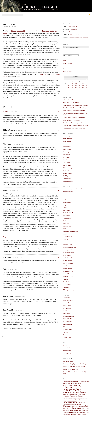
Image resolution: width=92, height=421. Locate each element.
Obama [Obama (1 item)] (73, 406)
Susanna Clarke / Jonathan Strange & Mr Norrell (75, 125)
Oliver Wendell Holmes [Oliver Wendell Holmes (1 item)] (80, 406)
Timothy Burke (67, 284)
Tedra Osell (66, 335)
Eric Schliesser (67, 144)
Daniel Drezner (67, 226)
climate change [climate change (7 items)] (72, 389)
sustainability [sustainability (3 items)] (68, 412)
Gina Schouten (67, 149)
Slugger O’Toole (67, 268)
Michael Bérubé (67, 319)
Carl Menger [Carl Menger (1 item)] (74, 388)
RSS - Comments (67, 63)
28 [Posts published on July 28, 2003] (65, 90)
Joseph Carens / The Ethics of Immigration (74, 117)
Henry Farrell (66, 154)
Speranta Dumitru (68, 181)
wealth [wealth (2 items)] (70, 414)
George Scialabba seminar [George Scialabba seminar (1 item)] (71, 394)
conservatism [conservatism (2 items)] (67, 392)
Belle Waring (66, 136)
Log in (65, 345)
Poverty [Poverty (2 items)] (82, 408)
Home (5, 15)
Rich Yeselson (67, 327)
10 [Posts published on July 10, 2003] (76, 83)
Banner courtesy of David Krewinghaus (73, 189)
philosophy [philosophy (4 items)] (75, 408)
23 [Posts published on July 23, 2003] (72, 88)
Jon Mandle (66, 311)
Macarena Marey (67, 168)
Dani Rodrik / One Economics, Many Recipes (75, 108)
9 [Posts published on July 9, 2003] (72, 83)
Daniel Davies (67, 305)
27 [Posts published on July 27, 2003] (86, 88)
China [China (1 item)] (79, 388)
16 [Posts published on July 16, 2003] (72, 85)
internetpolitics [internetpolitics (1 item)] (79, 398)
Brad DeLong (66, 215)
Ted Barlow (66, 332)
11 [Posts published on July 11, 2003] (79, 83)
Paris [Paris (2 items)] (86, 406)
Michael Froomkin (68, 258)
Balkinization (66, 210)
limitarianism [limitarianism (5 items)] (70, 401)
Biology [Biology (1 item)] (68, 383)
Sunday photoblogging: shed (70, 369)
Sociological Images (68, 271)
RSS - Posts (66, 60)
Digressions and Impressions (70, 231)
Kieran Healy (66, 313)
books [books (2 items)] (72, 383)
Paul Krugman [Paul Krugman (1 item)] (66, 408)
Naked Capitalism (68, 263)
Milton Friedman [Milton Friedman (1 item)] (77, 404)
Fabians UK (66, 234)
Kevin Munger (67, 165)
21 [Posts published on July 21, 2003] (65, 88)
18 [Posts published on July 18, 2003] (79, 85)
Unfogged (66, 287)
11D (64, 199)
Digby (65, 228)
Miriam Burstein (67, 260)
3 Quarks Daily (67, 202)
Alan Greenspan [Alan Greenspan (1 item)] (72, 381)
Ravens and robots (72, 26)
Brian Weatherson (68, 300)
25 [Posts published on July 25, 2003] (79, 88)
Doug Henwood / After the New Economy (74, 110)
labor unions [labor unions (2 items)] (78, 400)
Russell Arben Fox (68, 266)
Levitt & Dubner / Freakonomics (71, 120)
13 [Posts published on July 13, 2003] (86, 83)
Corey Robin (66, 303)
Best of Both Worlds (68, 213)
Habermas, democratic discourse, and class (74, 366)
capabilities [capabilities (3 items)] (67, 385)
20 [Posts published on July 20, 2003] (86, 85)
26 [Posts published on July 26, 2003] (83, 88)
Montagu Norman (68, 321)
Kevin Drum (66, 242)
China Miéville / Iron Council (71, 102)
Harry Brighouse (67, 152)
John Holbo (66, 160)
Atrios (65, 207)
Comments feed (67, 350)
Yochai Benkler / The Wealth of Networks (74, 128)
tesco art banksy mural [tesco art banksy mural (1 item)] (79, 412)
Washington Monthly (68, 290)
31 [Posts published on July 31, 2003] (76, 90)
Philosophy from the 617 (18, 31)
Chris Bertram (67, 141)
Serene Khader (67, 178)
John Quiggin (66, 162)
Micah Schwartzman (68, 316)
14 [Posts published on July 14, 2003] (65, 85)
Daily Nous (66, 223)
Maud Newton (67, 255)
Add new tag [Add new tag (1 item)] (66, 381)
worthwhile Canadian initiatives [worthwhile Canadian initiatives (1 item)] (79, 414)
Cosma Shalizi (67, 218)
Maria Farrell (66, 170)
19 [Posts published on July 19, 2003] (83, 85)
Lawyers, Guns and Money (70, 247)
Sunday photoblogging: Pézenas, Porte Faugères (75, 364)
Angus (5, 237)
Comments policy (15, 15)
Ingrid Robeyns (67, 157)
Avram (5, 112)
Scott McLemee (67, 329)
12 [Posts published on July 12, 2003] (83, 83)
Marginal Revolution (68, 252)
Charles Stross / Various (69, 100)
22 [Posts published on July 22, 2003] (69, 88)
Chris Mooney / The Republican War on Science (75, 105)
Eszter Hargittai (67, 146)
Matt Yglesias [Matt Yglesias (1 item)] (71, 404)
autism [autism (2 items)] (78, 381)
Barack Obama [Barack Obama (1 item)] (84, 381)
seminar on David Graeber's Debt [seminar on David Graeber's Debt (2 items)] (77, 410)
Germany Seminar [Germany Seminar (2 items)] (69, 396)
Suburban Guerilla (68, 276)
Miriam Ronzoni (67, 173)
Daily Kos (66, 220)
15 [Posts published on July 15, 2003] (69, 85)
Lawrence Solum (67, 244)
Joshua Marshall (67, 236)
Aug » (66, 92)
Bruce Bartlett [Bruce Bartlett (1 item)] (78, 383)
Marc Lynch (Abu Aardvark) (70, 250)
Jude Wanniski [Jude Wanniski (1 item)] (71, 400)
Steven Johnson (67, 274)
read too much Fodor (42, 74)
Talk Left (65, 279)
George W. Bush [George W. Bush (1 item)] (81, 394)
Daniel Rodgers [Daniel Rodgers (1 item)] (75, 392)
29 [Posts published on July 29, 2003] (69, 90)
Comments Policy (68, 191)
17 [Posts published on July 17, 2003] (76, 85)
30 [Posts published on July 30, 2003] (72, 90)
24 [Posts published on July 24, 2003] (76, 88)
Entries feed (66, 348)
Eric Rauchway (67, 308)
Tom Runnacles (67, 337)
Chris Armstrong (67, 138)
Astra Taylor (66, 297)
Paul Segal (66, 176)
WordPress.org (67, 353)
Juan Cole (66, 239)
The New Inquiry (67, 282)
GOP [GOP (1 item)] (76, 396)
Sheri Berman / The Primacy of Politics (73, 122)
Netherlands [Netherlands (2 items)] (67, 406)
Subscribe (84, 14)
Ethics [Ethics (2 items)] (81, 392)
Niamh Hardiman (67, 324)
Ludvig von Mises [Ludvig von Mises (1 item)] (81, 402)
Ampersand (66, 205)
